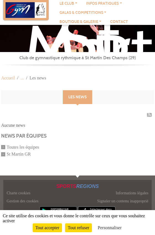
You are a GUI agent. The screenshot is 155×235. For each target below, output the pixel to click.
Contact (119, 21)
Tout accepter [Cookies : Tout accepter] (47, 227)
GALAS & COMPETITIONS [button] (81, 12)
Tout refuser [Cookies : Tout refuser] (78, 227)
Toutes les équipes (23, 147)
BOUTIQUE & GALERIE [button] (79, 21)
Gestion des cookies (22, 201)
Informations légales (132, 193)
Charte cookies (18, 193)
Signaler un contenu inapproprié (122, 201)
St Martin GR (19, 154)
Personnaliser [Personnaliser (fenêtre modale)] (110, 227)
